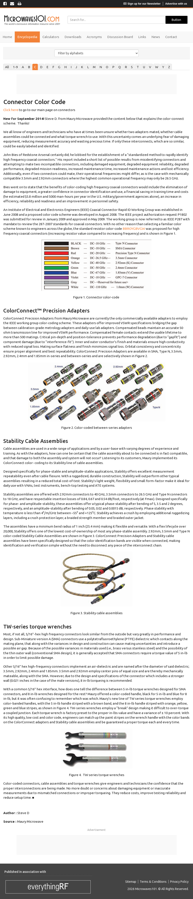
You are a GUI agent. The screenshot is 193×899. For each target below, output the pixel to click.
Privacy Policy (179, 881)
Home (7, 37)
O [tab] (107, 67)
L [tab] (88, 67)
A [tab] (23, 67)
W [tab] (156, 67)
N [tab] (100, 67)
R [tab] (126, 67)
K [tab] (82, 67)
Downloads (72, 37)
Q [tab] (119, 67)
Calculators (50, 37)
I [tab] (71, 67)
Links (142, 37)
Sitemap (130, 881)
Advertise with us (176, 3)
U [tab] (144, 67)
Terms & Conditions (153, 881)
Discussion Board (120, 37)
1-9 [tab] (15, 67)
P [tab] (113, 67)
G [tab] (59, 67)
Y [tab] (163, 67)
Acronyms (94, 37)
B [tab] (29, 67)
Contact (171, 37)
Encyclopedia (27, 37)
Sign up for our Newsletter (142, 3)
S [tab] (132, 67)
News (155, 37)
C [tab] (35, 67)
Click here (10, 110)
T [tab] (138, 67)
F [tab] (53, 67)
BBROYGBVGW (134, 228)
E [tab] (47, 67)
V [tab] (150, 67)
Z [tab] (169, 67)
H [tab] (65, 67)
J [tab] (76, 67)
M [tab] (94, 67)
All (7, 67)
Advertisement (96, 829)
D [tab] (41, 67)
